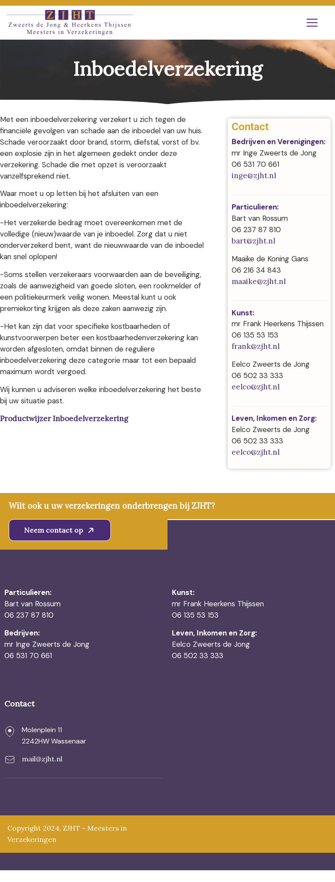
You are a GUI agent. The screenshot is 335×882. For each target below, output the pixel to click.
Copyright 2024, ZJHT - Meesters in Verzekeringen (67, 846)
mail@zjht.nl (42, 770)
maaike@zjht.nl (259, 282)
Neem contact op (60, 541)
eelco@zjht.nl (256, 399)
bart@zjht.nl (253, 241)
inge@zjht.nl (254, 176)
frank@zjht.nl (256, 358)
